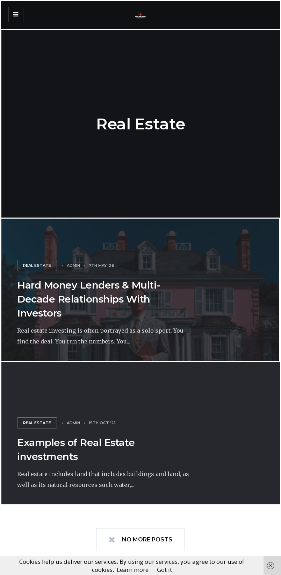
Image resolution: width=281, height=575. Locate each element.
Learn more (133, 570)
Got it (164, 570)
